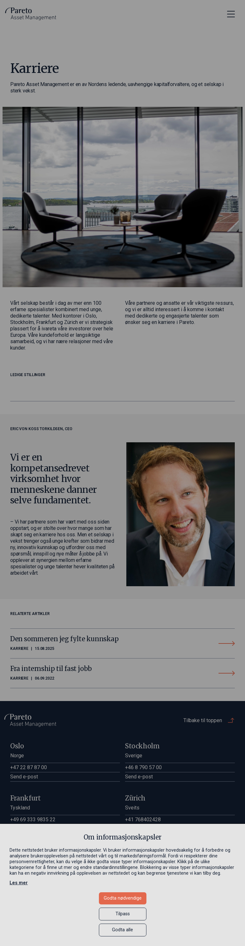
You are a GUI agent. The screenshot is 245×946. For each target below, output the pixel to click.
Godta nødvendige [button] (123, 898)
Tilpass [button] (122, 914)
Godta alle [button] (122, 930)
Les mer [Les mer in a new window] (19, 883)
